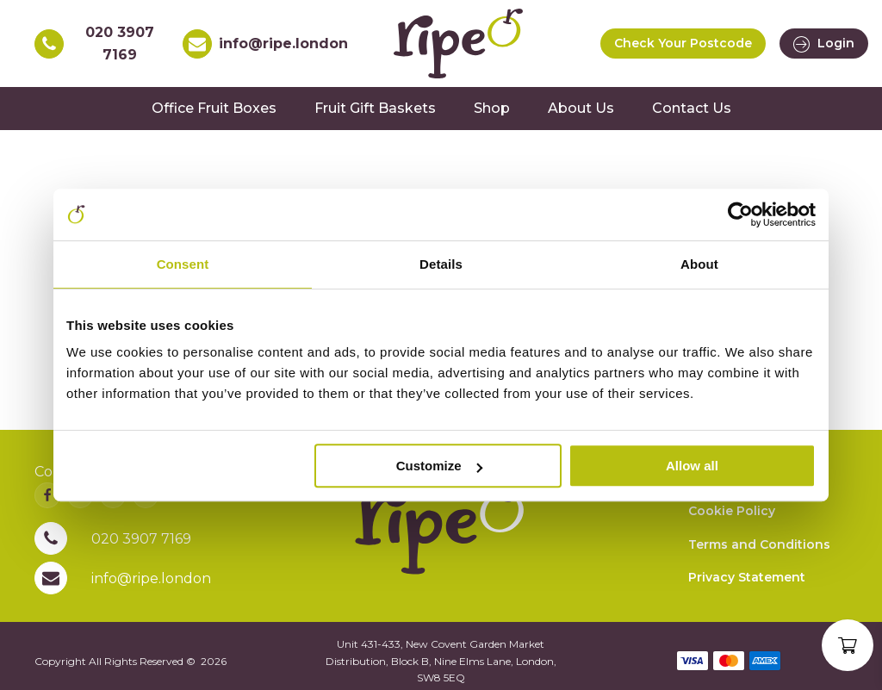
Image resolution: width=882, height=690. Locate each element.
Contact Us (691, 108)
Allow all (692, 465)
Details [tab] (441, 264)
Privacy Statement (746, 577)
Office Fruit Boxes (214, 108)
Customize (439, 465)
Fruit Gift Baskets (375, 108)
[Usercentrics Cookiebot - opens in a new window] (740, 214)
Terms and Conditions (759, 544)
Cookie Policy (731, 511)
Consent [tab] (183, 264)
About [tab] (699, 264)
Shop (492, 108)
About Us (581, 108)
